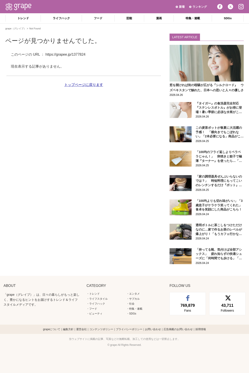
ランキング (199, 6)
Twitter (230, 6)
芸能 (129, 18)
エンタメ (134, 293)
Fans (188, 307)
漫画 (159, 18)
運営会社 (81, 329)
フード (98, 18)
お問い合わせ (153, 329)
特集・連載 (193, 18)
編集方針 (68, 329)
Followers (227, 307)
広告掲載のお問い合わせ (178, 329)
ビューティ (95, 313)
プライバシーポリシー (129, 329)
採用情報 (200, 329)
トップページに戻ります (83, 85)
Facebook (220, 6)
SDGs (228, 18)
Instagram (241, 6)
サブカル (134, 298)
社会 (131, 303)
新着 (182, 6)
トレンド (23, 18)
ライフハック (61, 18)
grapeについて (51, 329)
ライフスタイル (98, 298)
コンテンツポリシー (101, 329)
